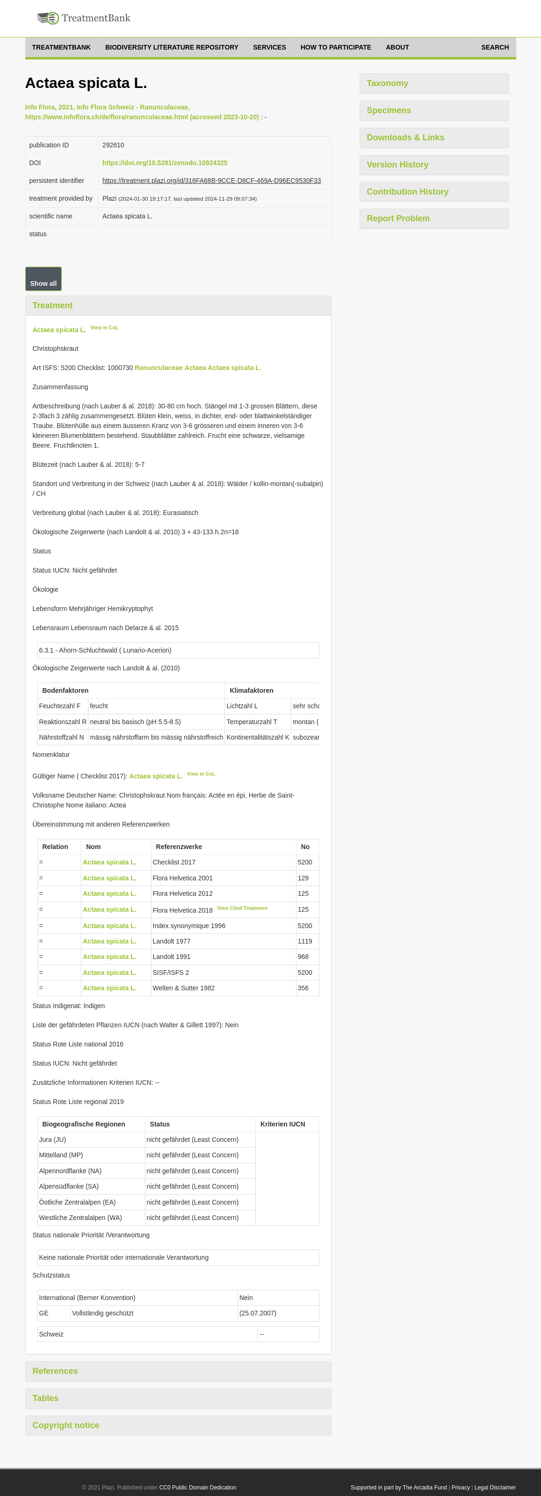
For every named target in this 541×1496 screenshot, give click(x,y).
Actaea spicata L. (59, 329)
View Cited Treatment (242, 908)
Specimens (389, 110)
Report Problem (398, 218)
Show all (43, 283)
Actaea (195, 367)
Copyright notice (66, 1425)
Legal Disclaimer (495, 1487)
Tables (46, 1398)
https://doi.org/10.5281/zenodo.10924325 (165, 163)
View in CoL (104, 327)
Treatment (53, 305)
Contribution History (408, 191)
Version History (398, 164)
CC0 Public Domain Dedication (198, 1487)
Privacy (461, 1487)
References (55, 1371)
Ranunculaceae (159, 367)
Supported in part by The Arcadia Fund (399, 1487)
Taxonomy (388, 83)
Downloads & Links (406, 137)
